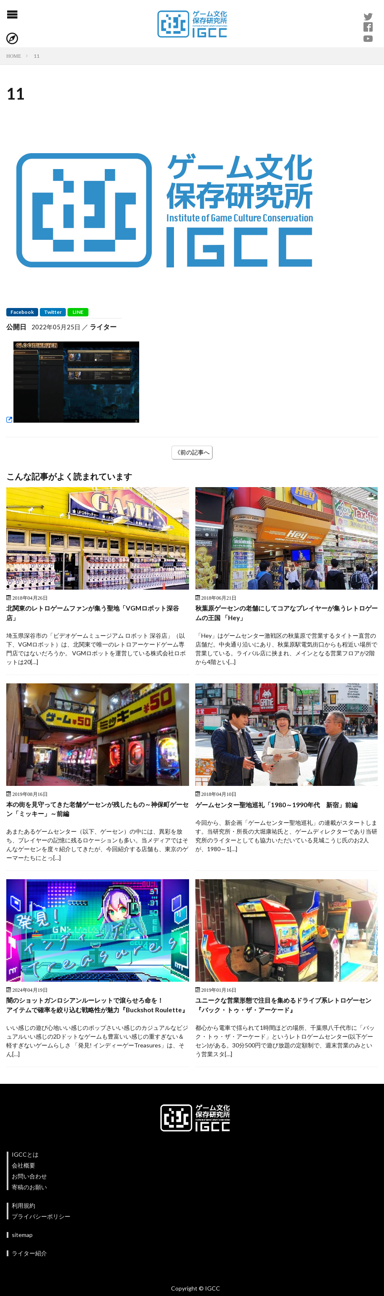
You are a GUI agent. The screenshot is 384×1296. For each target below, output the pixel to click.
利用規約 (23, 1218)
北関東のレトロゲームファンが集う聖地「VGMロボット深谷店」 (94, 613)
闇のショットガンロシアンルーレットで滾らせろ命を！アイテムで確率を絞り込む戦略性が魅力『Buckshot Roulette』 (90, 1012)
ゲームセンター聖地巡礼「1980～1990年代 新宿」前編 (280, 805)
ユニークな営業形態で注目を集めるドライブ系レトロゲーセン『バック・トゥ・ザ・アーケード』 (285, 1007)
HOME (13, 55)
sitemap (22, 1247)
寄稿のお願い (29, 1199)
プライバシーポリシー (41, 1228)
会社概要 (23, 1177)
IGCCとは (25, 1166)
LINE (78, 312)
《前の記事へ (192, 452)
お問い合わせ (29, 1188)
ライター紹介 (29, 1265)
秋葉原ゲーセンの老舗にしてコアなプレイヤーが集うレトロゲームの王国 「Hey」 (285, 613)
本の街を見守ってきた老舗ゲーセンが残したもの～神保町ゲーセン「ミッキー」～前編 (96, 810)
